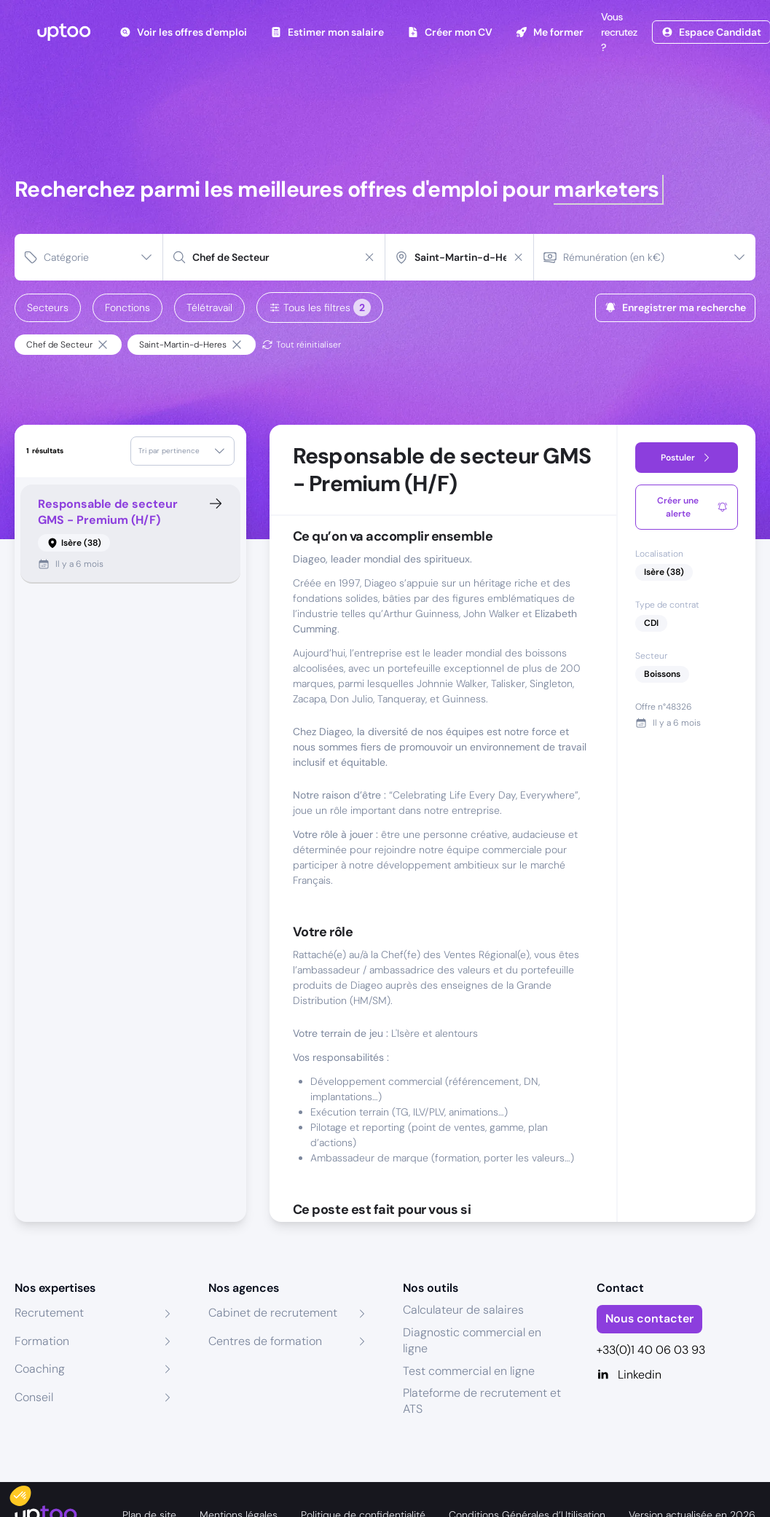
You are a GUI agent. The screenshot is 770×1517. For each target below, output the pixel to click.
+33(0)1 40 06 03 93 (651, 1349)
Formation (42, 1341)
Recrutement (49, 1312)
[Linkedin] (676, 1375)
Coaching (40, 1368)
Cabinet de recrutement (272, 1312)
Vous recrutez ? (617, 32)
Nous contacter (649, 1318)
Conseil (34, 1397)
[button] (30, 1492)
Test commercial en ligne (469, 1371)
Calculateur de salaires (463, 1309)
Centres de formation (265, 1341)
